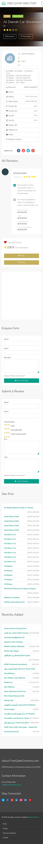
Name (6, 339)
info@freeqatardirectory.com (11, 785)
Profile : (20, 77)
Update (21, 262)
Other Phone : (21, 101)
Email (6, 348)
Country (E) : (21, 106)
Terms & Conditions (9, 833)
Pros (5, 439)
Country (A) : (21, 111)
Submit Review (21, 481)
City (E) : (21, 116)
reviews (24, 247)
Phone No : (21, 87)
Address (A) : (12, 130)
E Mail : (10, 134)
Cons (6, 457)
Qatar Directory (34, 817)
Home (5, 824)
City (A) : (21, 120)
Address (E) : (12, 125)
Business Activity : (14, 139)
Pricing (5, 828)
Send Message (21, 380)
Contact (5, 838)
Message (7, 358)
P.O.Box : (21, 97)
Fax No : (10, 92)
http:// (23, 61)
